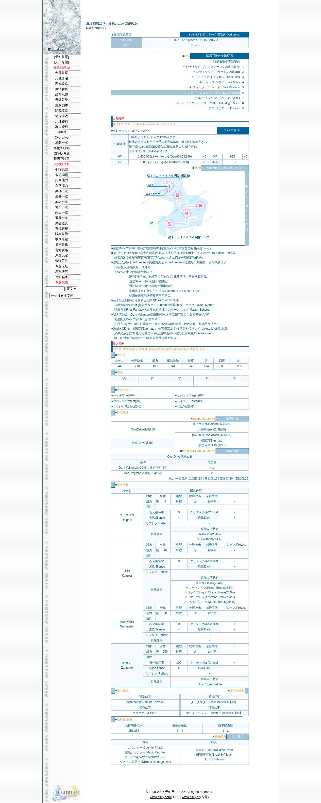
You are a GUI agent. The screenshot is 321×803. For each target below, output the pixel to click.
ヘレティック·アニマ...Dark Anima (218, 98)
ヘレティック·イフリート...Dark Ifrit (216, 71)
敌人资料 (61, 126)
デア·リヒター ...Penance (224, 108)
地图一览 (61, 207)
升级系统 (61, 100)
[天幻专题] (61, 62)
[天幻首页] (61, 57)
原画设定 (61, 255)
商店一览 (61, 212)
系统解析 (61, 229)
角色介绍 (61, 78)
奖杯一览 (61, 191)
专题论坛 (61, 266)
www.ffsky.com (160, 797)
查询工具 (61, 261)
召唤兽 (62, 132)
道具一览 (61, 218)
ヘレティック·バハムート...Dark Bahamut (213, 87)
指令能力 (61, 180)
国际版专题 (62, 153)
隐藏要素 (61, 110)
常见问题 (61, 175)
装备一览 (61, 196)
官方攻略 (61, 250)
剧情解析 (61, 89)
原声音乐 (61, 245)
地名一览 (61, 202)
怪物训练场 (62, 148)
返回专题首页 (123, 34)
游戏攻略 (61, 84)
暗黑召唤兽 (62, 159)
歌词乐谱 (61, 239)
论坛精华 (61, 277)
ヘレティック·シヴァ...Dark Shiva (218, 82)
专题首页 (61, 73)
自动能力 (61, 185)
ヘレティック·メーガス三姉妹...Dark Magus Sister (208, 103)
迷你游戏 (61, 116)
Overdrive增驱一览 (61, 140)
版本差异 (61, 234)
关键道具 (61, 223)
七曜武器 (61, 169)
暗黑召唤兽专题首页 (226, 61)
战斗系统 (61, 94)
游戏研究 (61, 271)
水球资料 (61, 121)
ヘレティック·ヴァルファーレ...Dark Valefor (211, 66)
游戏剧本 (61, 105)
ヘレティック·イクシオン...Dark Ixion (215, 77)
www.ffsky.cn (191, 797)
